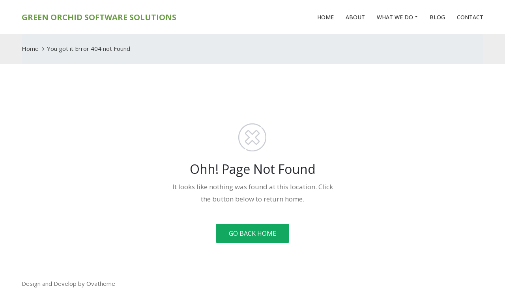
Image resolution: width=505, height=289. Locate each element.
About (355, 17)
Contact (470, 17)
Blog (437, 17)
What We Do (395, 17)
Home (325, 17)
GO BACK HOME (252, 233)
